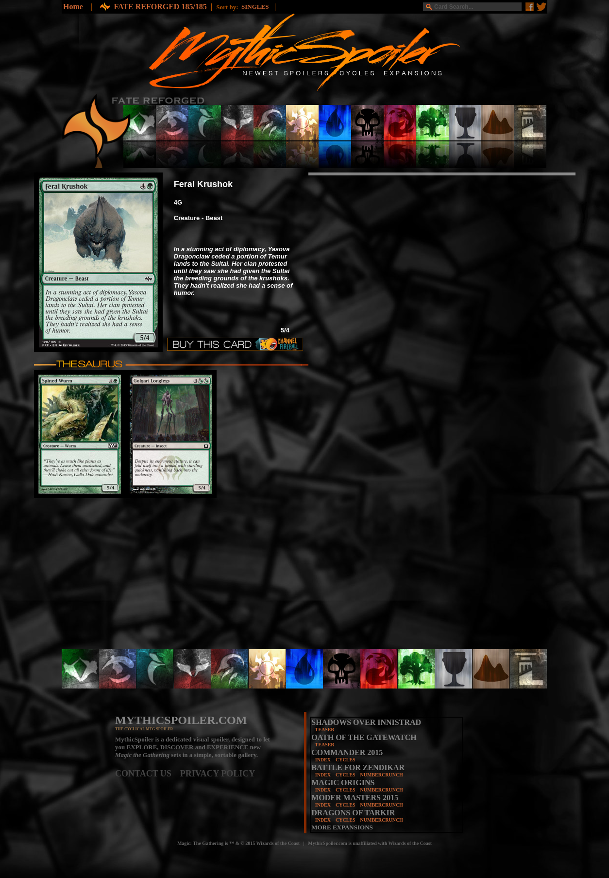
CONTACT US (147, 773)
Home (73, 6)
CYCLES (345, 759)
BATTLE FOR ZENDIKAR (358, 767)
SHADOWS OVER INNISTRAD (366, 722)
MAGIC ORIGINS (342, 782)
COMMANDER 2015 (347, 752)
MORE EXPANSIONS (342, 827)
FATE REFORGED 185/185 (160, 6)
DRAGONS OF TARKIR (353, 813)
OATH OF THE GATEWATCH (363, 737)
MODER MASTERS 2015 (354, 797)
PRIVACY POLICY (217, 773)
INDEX (323, 759)
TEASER (325, 729)
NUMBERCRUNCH (381, 774)
